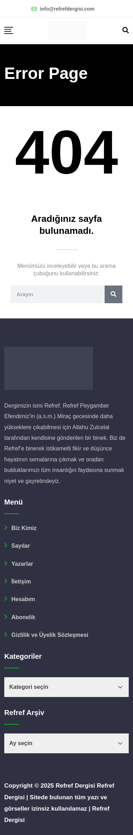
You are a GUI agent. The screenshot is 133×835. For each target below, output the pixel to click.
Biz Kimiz (24, 528)
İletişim (21, 581)
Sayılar (20, 546)
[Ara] (113, 294)
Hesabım (23, 599)
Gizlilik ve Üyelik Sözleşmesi (49, 635)
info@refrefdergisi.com (67, 9)
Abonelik (23, 617)
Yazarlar (22, 564)
